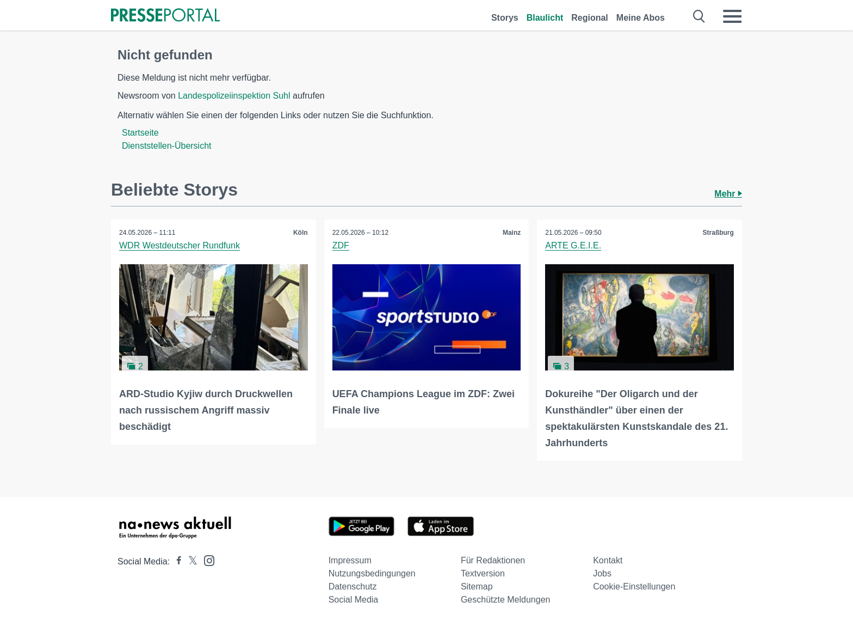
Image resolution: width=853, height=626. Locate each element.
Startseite (140, 132)
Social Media (354, 599)
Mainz (512, 232)
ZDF (340, 245)
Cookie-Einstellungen (634, 586)
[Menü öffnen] (732, 16)
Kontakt (607, 560)
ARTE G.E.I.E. (573, 245)
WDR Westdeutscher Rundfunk (179, 245)
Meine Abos (640, 17)
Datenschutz (353, 586)
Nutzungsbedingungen (372, 573)
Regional (589, 17)
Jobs (602, 573)
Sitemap (477, 586)
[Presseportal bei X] (189, 561)
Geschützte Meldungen (506, 599)
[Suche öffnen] (699, 16)
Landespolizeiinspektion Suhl (234, 95)
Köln (300, 232)
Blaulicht (545, 17)
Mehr (728, 193)
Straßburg (718, 232)
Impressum (350, 560)
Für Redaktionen (493, 560)
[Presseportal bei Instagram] (205, 559)
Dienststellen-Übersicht (167, 145)
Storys (504, 17)
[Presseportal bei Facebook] (176, 561)
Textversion (483, 573)
